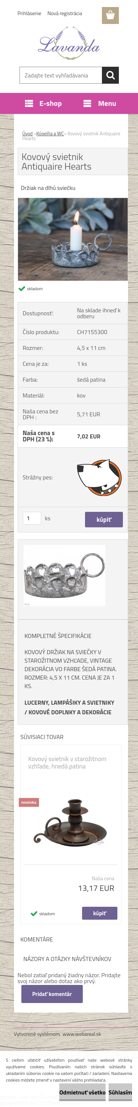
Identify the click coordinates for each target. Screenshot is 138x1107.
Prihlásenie (30, 13)
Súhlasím (120, 1092)
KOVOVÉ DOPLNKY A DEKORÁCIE (70, 712)
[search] (110, 75)
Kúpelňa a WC (50, 133)
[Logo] (69, 43)
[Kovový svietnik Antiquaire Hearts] (73, 201)
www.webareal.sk (82, 1034)
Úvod (27, 133)
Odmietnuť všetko (82, 1092)
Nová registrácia (64, 13)
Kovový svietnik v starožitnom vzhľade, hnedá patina (67, 762)
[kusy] (32, 518)
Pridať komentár (52, 994)
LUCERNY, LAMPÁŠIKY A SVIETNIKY (69, 702)
